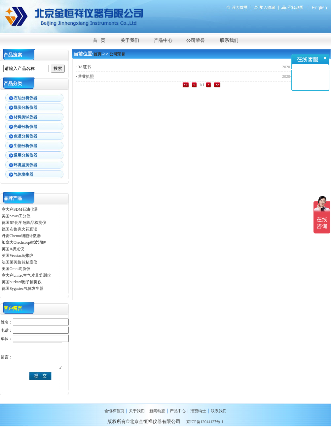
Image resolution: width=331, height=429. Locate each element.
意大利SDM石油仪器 (20, 209)
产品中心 (163, 40)
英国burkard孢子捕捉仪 (22, 282)
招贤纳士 (198, 411)
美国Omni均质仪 (16, 268)
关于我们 (130, 40)
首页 (97, 54)
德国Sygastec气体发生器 (23, 288)
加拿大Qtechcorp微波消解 (24, 242)
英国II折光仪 (13, 249)
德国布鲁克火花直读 (19, 229)
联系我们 (229, 40)
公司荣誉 (195, 40)
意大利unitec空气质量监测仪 (26, 275)
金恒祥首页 (114, 411)
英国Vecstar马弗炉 (17, 255)
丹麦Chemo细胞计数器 (21, 235)
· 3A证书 (83, 67)
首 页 (99, 40)
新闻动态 (157, 411)
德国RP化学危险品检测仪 (24, 222)
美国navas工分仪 (16, 216)
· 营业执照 (85, 76)
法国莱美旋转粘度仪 (19, 262)
